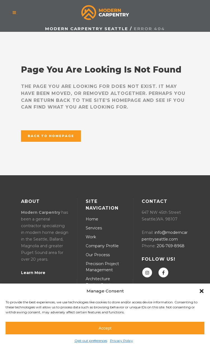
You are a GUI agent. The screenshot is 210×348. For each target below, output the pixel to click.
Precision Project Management (102, 266)
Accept (105, 328)
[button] (201, 291)
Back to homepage (51, 136)
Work (91, 236)
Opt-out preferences (90, 341)
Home (92, 219)
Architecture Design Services (101, 281)
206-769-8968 (171, 245)
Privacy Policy (121, 341)
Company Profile (102, 245)
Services (94, 228)
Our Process (98, 254)
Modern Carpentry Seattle (86, 28)
